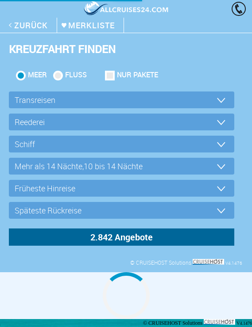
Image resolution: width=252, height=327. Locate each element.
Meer (37, 75)
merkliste (91, 25)
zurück (31, 25)
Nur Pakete (137, 75)
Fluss (76, 75)
